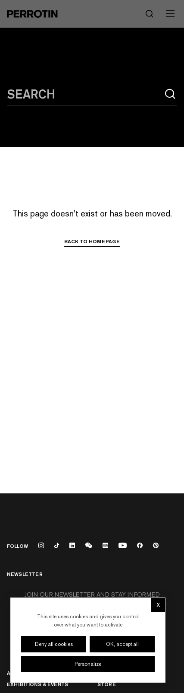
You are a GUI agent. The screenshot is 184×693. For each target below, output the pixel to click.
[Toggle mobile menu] (170, 14)
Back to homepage (92, 241)
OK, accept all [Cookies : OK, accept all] (122, 644)
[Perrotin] (32, 14)
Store (106, 684)
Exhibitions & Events (37, 684)
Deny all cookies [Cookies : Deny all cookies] (54, 644)
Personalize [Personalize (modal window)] (88, 664)
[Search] (149, 14)
